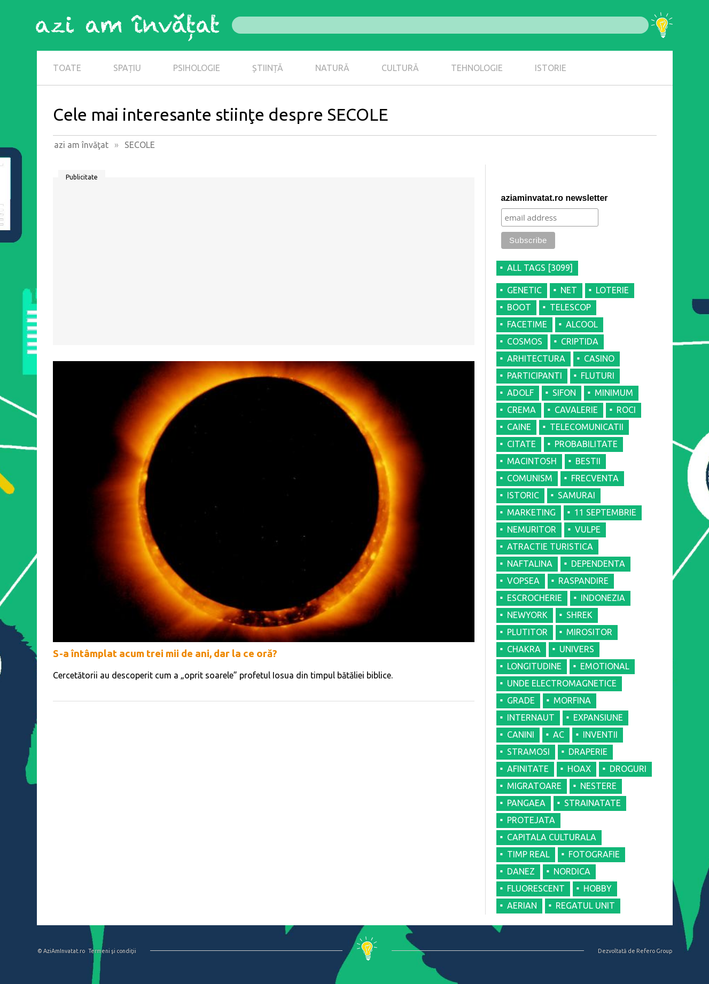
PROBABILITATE (586, 444)
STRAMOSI (528, 751)
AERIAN (522, 905)
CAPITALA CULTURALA (551, 837)
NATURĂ (332, 68)
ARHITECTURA (536, 358)
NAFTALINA (529, 563)
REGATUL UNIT (585, 905)
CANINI (520, 734)
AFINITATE (528, 769)
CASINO (599, 358)
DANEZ (521, 871)
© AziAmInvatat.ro (61, 951)
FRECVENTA (595, 478)
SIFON (564, 392)
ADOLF (520, 392)
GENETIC (524, 290)
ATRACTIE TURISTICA (550, 546)
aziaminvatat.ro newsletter (554, 197)
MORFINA (572, 700)
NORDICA (572, 871)
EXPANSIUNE (598, 717)
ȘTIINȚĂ (267, 68)
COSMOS (524, 341)
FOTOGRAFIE (594, 854)
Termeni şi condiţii (112, 951)
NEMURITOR (531, 529)
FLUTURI (597, 375)
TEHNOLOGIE (477, 68)
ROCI (626, 410)
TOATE (67, 68)
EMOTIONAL (604, 666)
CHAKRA (524, 649)
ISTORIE (550, 68)
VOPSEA (523, 580)
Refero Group (654, 951)
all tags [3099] (540, 267)
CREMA (521, 410)
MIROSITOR (589, 632)
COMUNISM (529, 478)
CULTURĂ (400, 68)
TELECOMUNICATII (587, 427)
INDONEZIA (603, 598)
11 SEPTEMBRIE (605, 512)
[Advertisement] (263, 265)
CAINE (519, 427)
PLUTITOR (527, 632)
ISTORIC (523, 495)
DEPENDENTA (598, 563)
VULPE (588, 529)
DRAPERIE (587, 751)
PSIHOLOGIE (196, 68)
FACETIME (527, 324)
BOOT (519, 307)
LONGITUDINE (534, 666)
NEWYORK (527, 615)
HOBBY (597, 888)
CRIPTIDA (579, 341)
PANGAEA (526, 803)
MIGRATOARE (534, 786)
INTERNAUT (531, 717)
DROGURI (628, 769)
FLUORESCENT (536, 888)
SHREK (579, 615)
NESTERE (598, 786)
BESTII (588, 461)
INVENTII (600, 734)
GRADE (521, 700)
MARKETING (531, 512)
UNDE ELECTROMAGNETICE (562, 683)
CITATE (521, 444)
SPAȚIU (127, 68)
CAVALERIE (576, 410)
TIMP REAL (528, 854)
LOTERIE (612, 290)
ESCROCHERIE (534, 598)
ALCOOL (582, 324)
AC (558, 734)
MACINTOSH (532, 461)
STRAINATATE (592, 803)
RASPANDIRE (583, 580)
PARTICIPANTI (534, 375)
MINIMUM (614, 392)
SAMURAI (576, 495)
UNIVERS (576, 649)
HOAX (579, 769)
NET (568, 290)
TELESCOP (570, 307)
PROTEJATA (531, 820)
